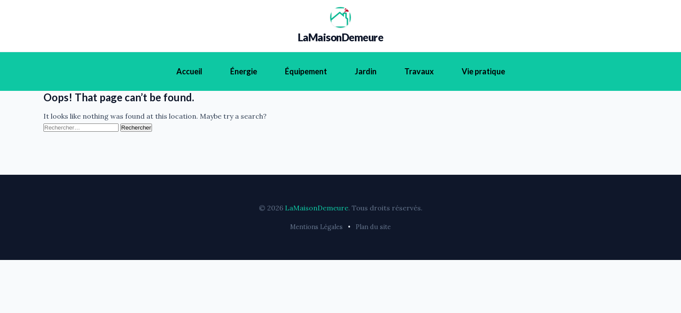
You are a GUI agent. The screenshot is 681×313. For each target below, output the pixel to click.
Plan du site (373, 227)
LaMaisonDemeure (340, 37)
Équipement (306, 71)
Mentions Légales (316, 227)
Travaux (419, 71)
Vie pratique (483, 71)
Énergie (243, 71)
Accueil (189, 71)
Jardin (366, 71)
